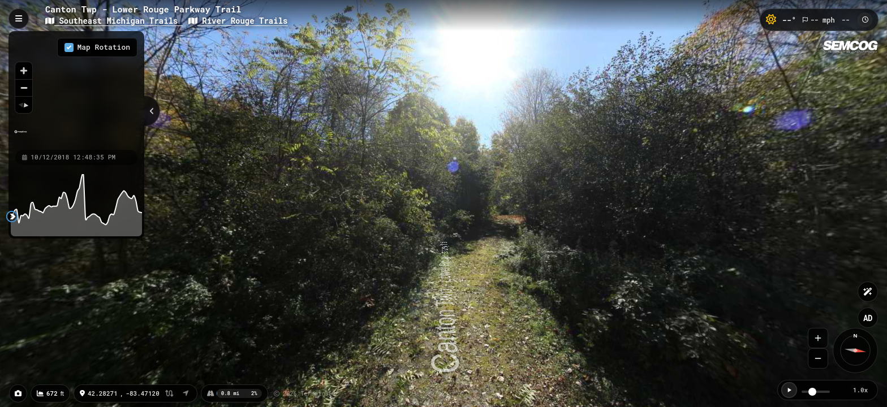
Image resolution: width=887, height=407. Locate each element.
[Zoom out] (23, 87)
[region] (76, 89)
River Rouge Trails (238, 20)
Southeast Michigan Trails (114, 20)
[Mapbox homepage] (20, 136)
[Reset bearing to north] (23, 104)
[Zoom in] (23, 70)
